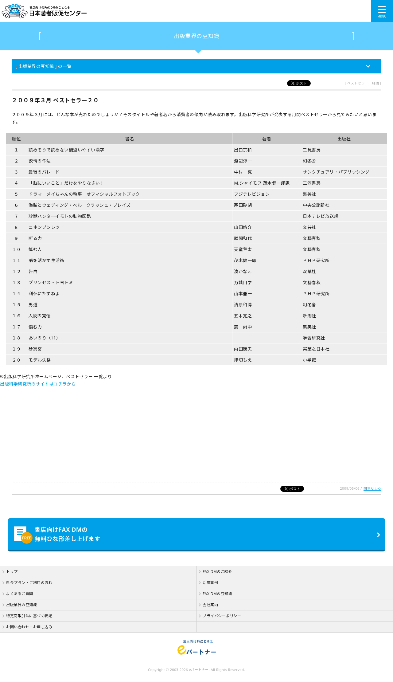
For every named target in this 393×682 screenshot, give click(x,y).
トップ (12, 571)
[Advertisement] (184, 431)
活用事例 (210, 582)
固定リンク (372, 488)
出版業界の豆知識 (196, 36)
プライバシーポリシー (222, 615)
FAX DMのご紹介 (217, 571)
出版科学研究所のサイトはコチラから (38, 384)
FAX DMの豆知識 (217, 593)
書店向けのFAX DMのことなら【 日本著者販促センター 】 (139, 11)
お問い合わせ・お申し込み (29, 626)
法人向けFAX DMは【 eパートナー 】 (196, 647)
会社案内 (210, 604)
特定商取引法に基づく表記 (29, 615)
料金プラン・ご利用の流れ (29, 582)
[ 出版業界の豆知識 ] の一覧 (43, 66)
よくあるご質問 (19, 593)
